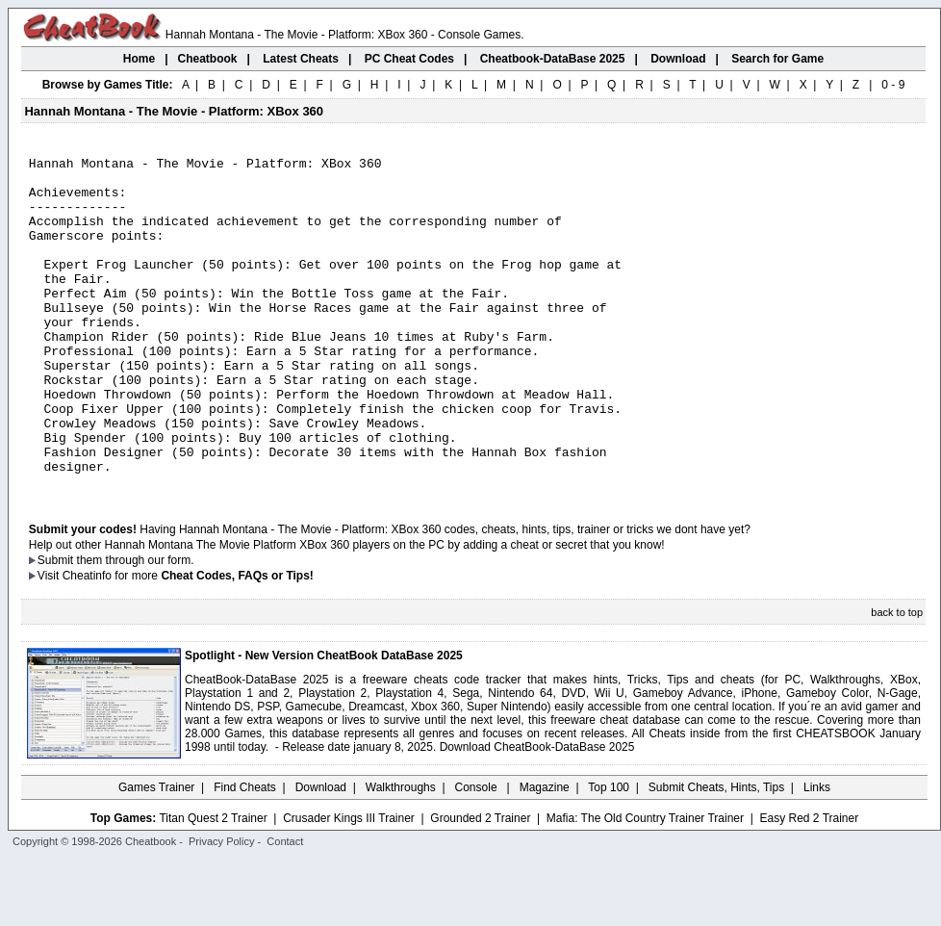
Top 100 (608, 854)
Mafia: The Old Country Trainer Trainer (645, 884)
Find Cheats (245, 854)
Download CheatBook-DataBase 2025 (537, 813)
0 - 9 (892, 84)
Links (816, 854)
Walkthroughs (401, 854)
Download (320, 854)
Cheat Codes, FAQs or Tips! (237, 642)
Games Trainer (156, 854)
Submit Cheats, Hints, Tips (716, 854)
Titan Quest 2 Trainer (213, 884)
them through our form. (135, 626)
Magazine (545, 854)
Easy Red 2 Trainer (808, 884)
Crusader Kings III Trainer (349, 884)
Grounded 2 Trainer (480, 884)
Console (477, 854)
